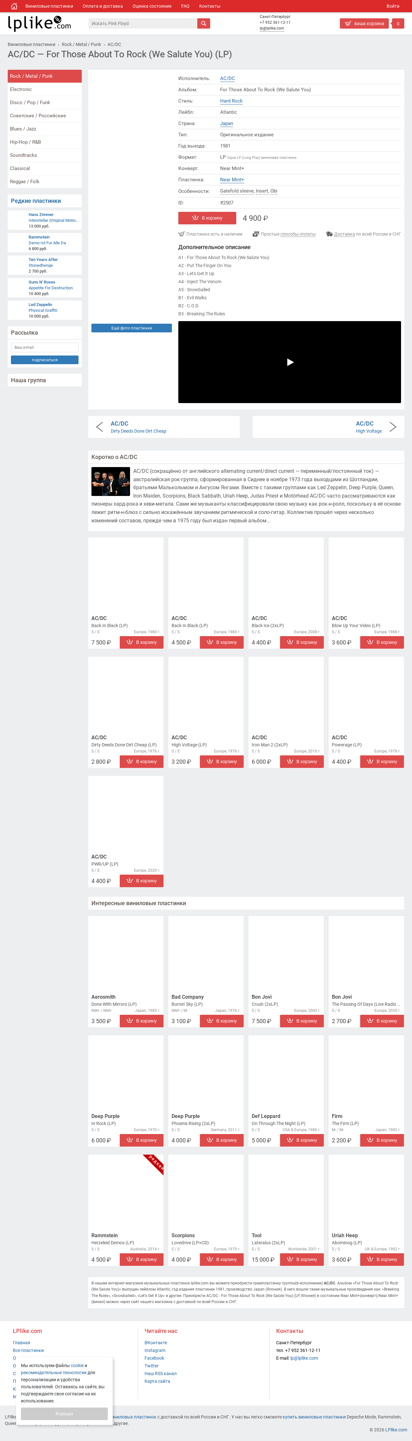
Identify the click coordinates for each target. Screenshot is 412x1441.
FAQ (185, 6)
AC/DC (227, 78)
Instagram (155, 1350)
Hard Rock (231, 101)
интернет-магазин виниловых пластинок (113, 1416)
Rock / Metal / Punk (31, 76)
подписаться (45, 359)
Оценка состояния (152, 6)
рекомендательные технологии (54, 1372)
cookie (77, 1365)
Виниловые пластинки (49, 6)
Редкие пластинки (36, 200)
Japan (226, 123)
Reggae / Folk (25, 182)
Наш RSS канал (161, 1373)
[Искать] (203, 23)
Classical (20, 168)
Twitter (152, 1365)
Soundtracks (23, 155)
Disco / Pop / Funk (30, 102)
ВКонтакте (156, 1342)
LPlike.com (396, 1429)
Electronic (21, 89)
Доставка (344, 234)
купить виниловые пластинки (314, 1416)
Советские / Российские (38, 116)
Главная (21, 1342)
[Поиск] (143, 23)
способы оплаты (298, 234)
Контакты (209, 6)
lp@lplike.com (272, 28)
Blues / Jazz (23, 129)
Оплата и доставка (103, 6)
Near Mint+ (232, 180)
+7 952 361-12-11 (275, 22)
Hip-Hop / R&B (25, 142)
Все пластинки (28, 1350)
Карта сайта (157, 1381)
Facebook (154, 1358)
